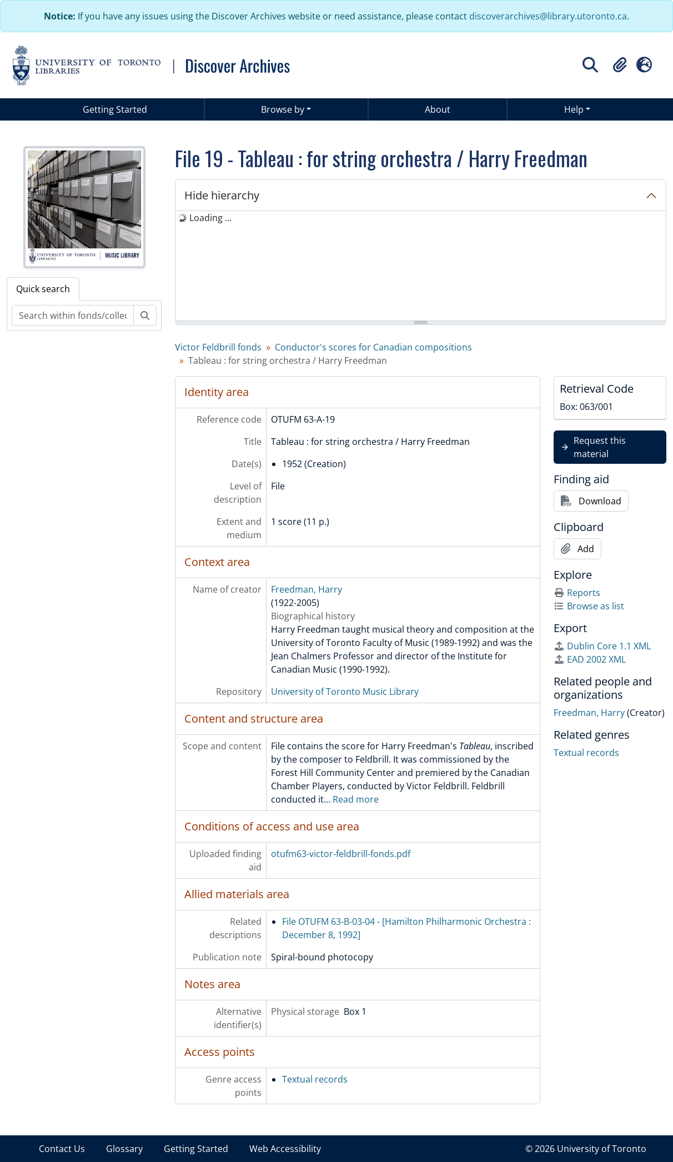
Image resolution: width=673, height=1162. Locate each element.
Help (574, 109)
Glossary (124, 1149)
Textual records (315, 1079)
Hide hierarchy (221, 195)
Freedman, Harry (306, 589)
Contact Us (62, 1149)
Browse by (282, 109)
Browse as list (589, 606)
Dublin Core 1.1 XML (602, 646)
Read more (356, 799)
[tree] (420, 266)
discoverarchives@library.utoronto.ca (548, 16)
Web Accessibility (285, 1149)
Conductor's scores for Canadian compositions (373, 347)
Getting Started (115, 109)
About (437, 109)
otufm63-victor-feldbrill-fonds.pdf (340, 854)
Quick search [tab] (43, 289)
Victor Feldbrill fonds (218, 347)
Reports (577, 593)
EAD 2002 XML (590, 659)
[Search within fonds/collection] (73, 315)
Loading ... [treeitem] (210, 218)
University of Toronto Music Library (345, 691)
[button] (619, 65)
